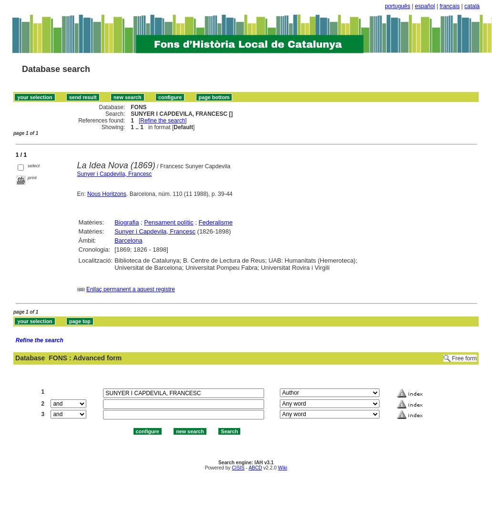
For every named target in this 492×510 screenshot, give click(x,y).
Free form (464, 358)
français (450, 6)
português (397, 6)
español (425, 6)
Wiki (282, 467)
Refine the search (162, 120)
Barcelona (128, 240)
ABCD (255, 467)
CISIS (238, 467)
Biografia (126, 222)
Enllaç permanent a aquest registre (130, 289)
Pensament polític (168, 222)
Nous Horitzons (106, 194)
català (472, 6)
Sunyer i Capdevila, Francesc (114, 174)
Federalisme (215, 222)
